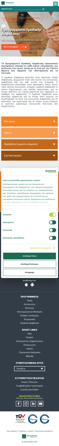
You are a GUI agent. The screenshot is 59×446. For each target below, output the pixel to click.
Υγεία (29, 300)
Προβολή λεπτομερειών (40, 248)
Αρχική (4, 18)
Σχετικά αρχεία (12, 155)
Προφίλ (29, 337)
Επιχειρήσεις (36, 18)
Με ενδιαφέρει (15, 47)
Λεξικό (29, 348)
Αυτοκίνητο (29, 304)
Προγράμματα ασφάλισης (19, 18)
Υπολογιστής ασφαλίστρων (29, 341)
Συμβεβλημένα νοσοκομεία (29, 385)
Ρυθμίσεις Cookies (26, 431)
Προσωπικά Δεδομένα (29, 352)
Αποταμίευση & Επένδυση (29, 311)
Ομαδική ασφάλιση (10, 20)
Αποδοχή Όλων (29, 256)
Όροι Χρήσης (12, 431)
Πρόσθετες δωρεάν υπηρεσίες (21, 144)
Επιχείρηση (29, 319)
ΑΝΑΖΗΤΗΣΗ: (7, 9)
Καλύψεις (9, 121)
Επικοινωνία (30, 345)
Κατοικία (29, 308)
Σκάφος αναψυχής (29, 315)
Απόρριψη (29, 272)
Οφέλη (7, 132)
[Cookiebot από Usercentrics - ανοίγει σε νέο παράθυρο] (45, 171)
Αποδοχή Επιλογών (29, 264)
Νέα (30, 333)
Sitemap (29, 356)
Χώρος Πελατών (29, 382)
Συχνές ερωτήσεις (29, 389)
